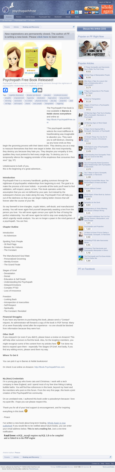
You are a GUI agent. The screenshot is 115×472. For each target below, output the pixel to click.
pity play (53, 100)
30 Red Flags (7, 20)
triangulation (48, 103)
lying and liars (64, 98)
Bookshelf (58, 17)
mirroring (7, 100)
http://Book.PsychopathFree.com (49, 367)
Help (102, 463)
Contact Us (95, 463)
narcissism (17, 100)
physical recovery (41, 100)
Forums (18, 17)
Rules (77, 17)
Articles (9, 17)
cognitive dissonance (16, 95)
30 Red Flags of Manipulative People (97, 75)
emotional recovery (60, 95)
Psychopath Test (20, 20)
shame (27, 103)
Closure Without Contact (92, 188)
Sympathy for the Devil (92, 202)
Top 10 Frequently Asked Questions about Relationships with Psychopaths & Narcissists (97, 165)
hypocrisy (30, 98)
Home (108, 463)
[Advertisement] (24, 124)
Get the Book (30, 17)
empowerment (18, 98)
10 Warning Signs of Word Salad (95, 123)
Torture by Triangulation (92, 99)
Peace (17, 453)
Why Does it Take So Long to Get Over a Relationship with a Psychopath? (95, 83)
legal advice (52, 98)
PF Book (32, 20)
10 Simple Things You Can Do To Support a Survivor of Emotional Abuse (95, 139)
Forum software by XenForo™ (20, 467)
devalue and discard (33, 95)
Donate (68, 17)
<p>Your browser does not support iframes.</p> (35, 441)
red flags (7, 103)
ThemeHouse (33, 469)
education (47, 95)
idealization (40, 98)
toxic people (37, 103)
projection (63, 100)
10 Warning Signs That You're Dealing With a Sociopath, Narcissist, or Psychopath (97, 115)
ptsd (71, 100)
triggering (59, 103)
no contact (28, 100)
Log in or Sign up (105, 2)
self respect (17, 103)
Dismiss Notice (73, 33)
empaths (7, 98)
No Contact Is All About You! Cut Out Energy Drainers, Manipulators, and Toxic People (96, 218)
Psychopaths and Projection (94, 226)
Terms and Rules (108, 467)
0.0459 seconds (61, 467)
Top (112, 463)
